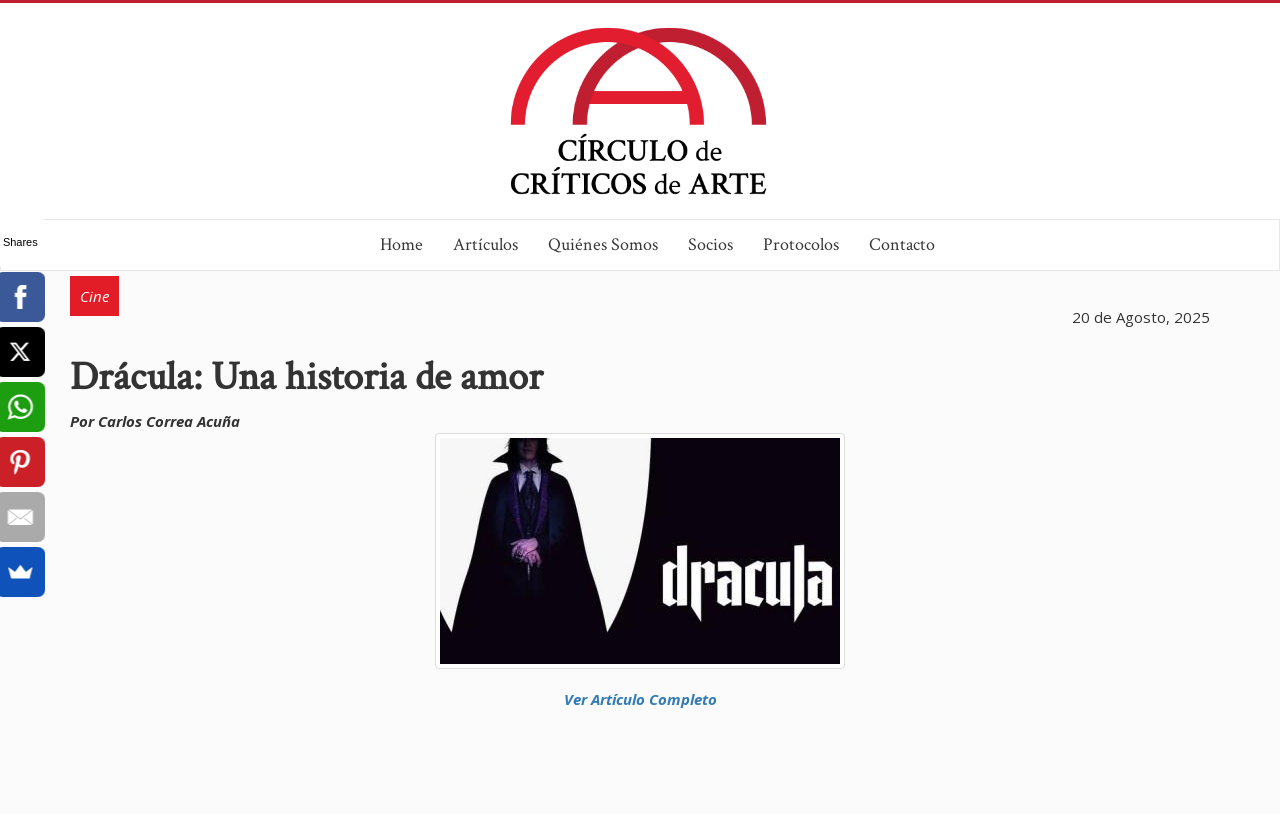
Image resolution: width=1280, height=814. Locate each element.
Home (401, 244)
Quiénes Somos (603, 244)
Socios (710, 244)
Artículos (485, 244)
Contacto (902, 244)
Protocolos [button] (801, 244)
